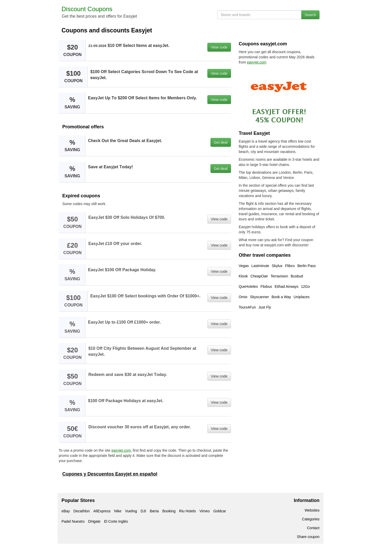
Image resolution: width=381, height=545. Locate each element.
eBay (66, 511)
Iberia (154, 511)
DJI (143, 511)
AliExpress (102, 511)
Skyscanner (259, 297)
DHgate (94, 521)
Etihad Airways (286, 286)
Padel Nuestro (73, 521)
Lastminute (260, 266)
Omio (243, 297)
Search (310, 15)
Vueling (131, 511)
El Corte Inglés (116, 521)
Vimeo (205, 511)
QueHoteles (248, 286)
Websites (312, 510)
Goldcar (219, 511)
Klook (243, 276)
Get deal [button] (221, 142)
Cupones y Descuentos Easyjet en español (109, 474)
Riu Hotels (187, 511)
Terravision (279, 276)
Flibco (290, 266)
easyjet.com (121, 450)
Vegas (244, 266)
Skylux (277, 266)
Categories (310, 519)
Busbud (297, 276)
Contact (313, 528)
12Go (305, 286)
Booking (169, 511)
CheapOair (259, 276)
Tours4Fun (247, 307)
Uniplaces (301, 297)
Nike (117, 511)
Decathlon (81, 511)
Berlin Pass (306, 266)
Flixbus (266, 286)
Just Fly (264, 307)
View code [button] (219, 47)
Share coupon (308, 537)
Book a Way (281, 297)
